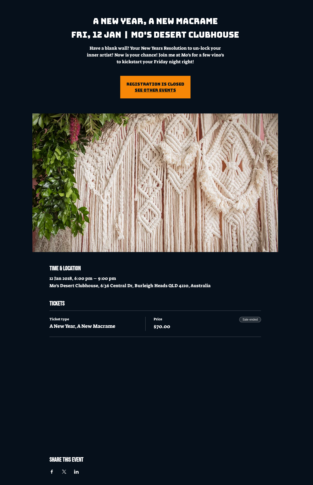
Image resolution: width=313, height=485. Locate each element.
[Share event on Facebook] (51, 472)
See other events (155, 90)
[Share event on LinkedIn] (76, 472)
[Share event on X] (64, 472)
